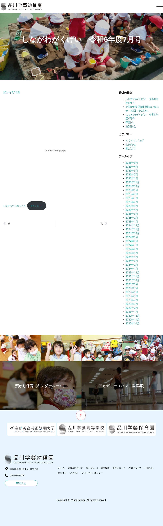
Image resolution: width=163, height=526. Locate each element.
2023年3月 (132, 304)
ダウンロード (36, 205)
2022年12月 (133, 315)
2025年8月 (132, 194)
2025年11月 (133, 182)
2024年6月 (132, 249)
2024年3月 (132, 261)
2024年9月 (132, 237)
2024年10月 (133, 233)
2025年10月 (133, 186)
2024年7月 (132, 245)
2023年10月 (133, 280)
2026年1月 (132, 178)
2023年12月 (133, 272)
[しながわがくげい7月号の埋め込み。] (55, 151)
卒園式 (129, 122)
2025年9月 (132, 190)
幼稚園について (75, 468)
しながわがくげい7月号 (14, 205)
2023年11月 (133, 276)
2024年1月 (132, 268)
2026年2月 (132, 174)
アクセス (74, 472)
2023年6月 (132, 292)
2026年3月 (132, 170)
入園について (134, 468)
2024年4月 (132, 257)
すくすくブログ (135, 140)
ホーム (61, 468)
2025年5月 (132, 206)
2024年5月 (132, 253)
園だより (131, 148)
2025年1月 (132, 221)
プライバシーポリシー (92, 472)
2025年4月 (132, 210)
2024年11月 (133, 229)
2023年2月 (132, 308)
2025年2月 (132, 217)
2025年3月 (132, 213)
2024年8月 (132, 241)
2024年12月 (133, 225)
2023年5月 (132, 296)
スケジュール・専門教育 (97, 468)
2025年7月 (132, 198)
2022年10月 (133, 323)
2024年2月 (132, 264)
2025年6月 (132, 202)
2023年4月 (132, 300)
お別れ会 (131, 126)
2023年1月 (132, 311)
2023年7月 (132, 288)
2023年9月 (132, 284)
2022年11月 (133, 319)
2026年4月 (132, 166)
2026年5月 (132, 162)
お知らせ (131, 144)
